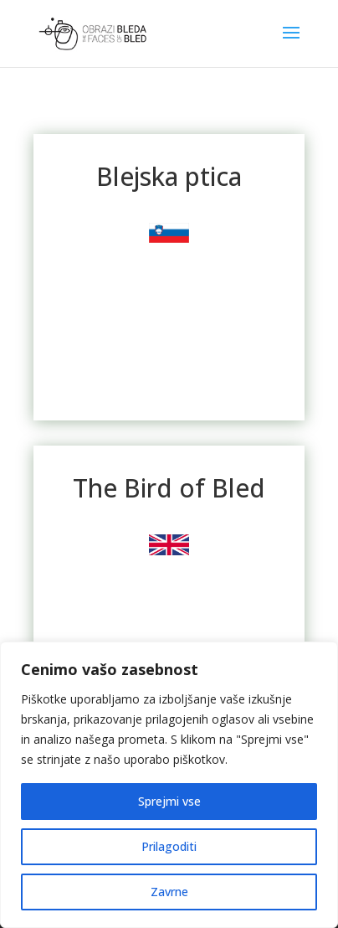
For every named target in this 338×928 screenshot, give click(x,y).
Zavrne (169, 892)
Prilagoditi (169, 846)
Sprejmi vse (169, 801)
